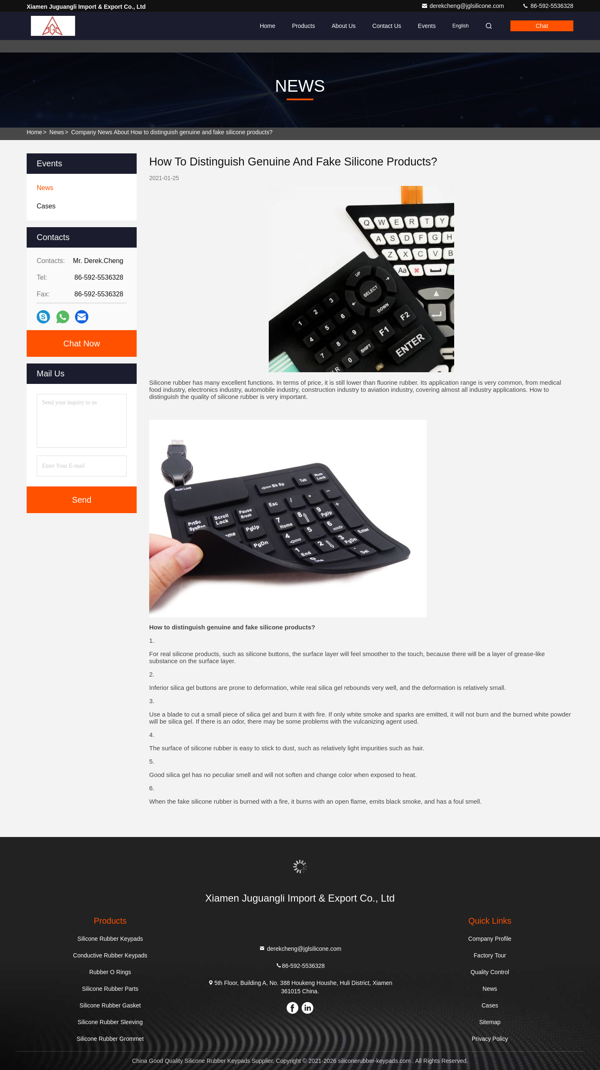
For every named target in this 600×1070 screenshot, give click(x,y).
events (427, 26)
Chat (542, 26)
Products (303, 26)
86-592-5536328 (547, 6)
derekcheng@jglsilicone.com (463, 6)
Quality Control (489, 972)
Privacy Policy (490, 1038)
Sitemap (489, 1022)
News (57, 132)
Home (267, 26)
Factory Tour (490, 955)
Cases (490, 1005)
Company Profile (490, 938)
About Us (344, 26)
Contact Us (386, 26)
